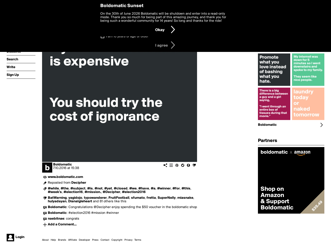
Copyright (116, 240)
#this (186, 188)
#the (65, 188)
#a (153, 188)
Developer (84, 240)
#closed (121, 188)
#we (133, 188)
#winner (164, 188)
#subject (77, 188)
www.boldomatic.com (65, 177)
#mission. (93, 192)
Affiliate (72, 240)
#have (143, 188)
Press (95, 240)
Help (53, 240)
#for (176, 188)
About (45, 240)
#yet (108, 188)
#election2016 (134, 192)
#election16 (73, 192)
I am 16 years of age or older (127, 36)
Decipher (78, 183)
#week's (55, 192)
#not (99, 188)
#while (53, 188)
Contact (105, 240)
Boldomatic (62, 164)
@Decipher (111, 192)
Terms (137, 240)
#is (90, 188)
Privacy (128, 240)
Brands (62, 240)
